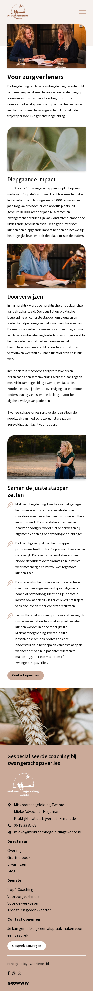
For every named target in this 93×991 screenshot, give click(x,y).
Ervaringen (16, 864)
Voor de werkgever (23, 903)
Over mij (14, 850)
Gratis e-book (18, 857)
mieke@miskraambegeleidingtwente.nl (44, 832)
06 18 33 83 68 (21, 825)
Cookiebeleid (39, 963)
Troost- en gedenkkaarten (29, 910)
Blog (11, 871)
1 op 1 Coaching (20, 889)
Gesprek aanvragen (26, 945)
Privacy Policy (17, 963)
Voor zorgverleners (23, 896)
